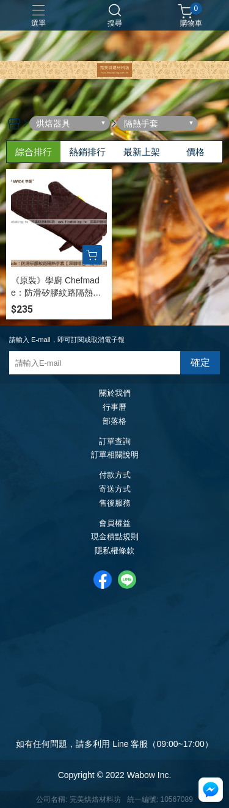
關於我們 (115, 394)
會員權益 (115, 524)
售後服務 (115, 504)
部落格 (114, 422)
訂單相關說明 (115, 455)
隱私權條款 (114, 551)
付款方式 (115, 475)
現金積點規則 (115, 537)
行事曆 (114, 408)
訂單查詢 (115, 442)
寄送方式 (115, 489)
